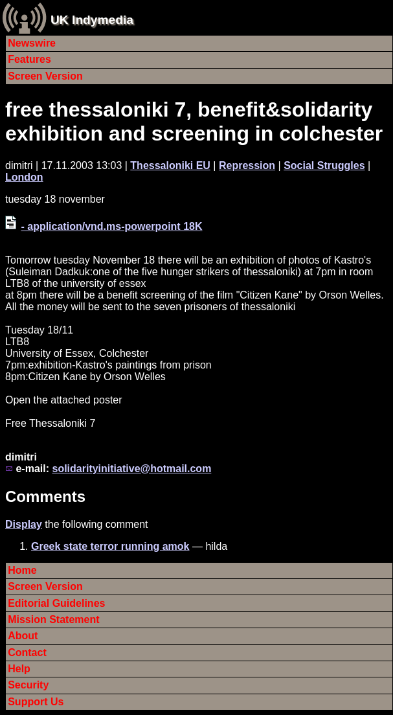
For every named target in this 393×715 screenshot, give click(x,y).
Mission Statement (53, 619)
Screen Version (45, 76)
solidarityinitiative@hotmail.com (131, 468)
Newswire (32, 43)
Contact (27, 652)
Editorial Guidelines (56, 603)
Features (29, 59)
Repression (247, 165)
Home (22, 570)
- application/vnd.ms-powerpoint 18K (111, 226)
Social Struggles (324, 165)
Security (28, 684)
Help (19, 668)
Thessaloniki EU (170, 165)
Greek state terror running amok (110, 546)
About (23, 635)
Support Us (35, 701)
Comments (45, 496)
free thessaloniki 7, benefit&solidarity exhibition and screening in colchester (194, 121)
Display (23, 524)
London (24, 177)
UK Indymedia (92, 20)
